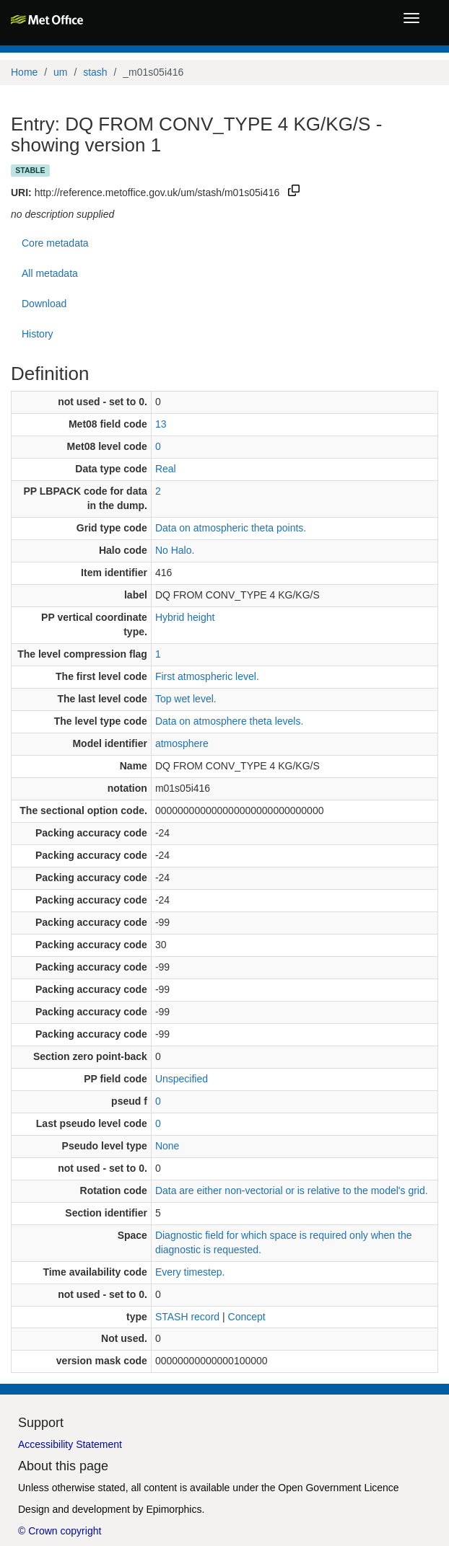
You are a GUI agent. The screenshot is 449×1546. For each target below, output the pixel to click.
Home (24, 72)
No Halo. (174, 550)
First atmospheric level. (207, 676)
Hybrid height (185, 617)
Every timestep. (189, 1272)
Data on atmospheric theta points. (230, 528)
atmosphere (182, 743)
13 (161, 424)
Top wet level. (186, 698)
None (167, 1146)
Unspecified (181, 1079)
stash (95, 72)
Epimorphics (173, 1509)
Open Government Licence (338, 1487)
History (37, 334)
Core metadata (55, 243)
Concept (247, 1316)
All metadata (50, 273)
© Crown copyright (59, 1531)
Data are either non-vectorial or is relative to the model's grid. (291, 1190)
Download (44, 303)
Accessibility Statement (70, 1444)
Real (165, 468)
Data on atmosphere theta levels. (229, 721)
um (60, 72)
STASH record (187, 1316)
